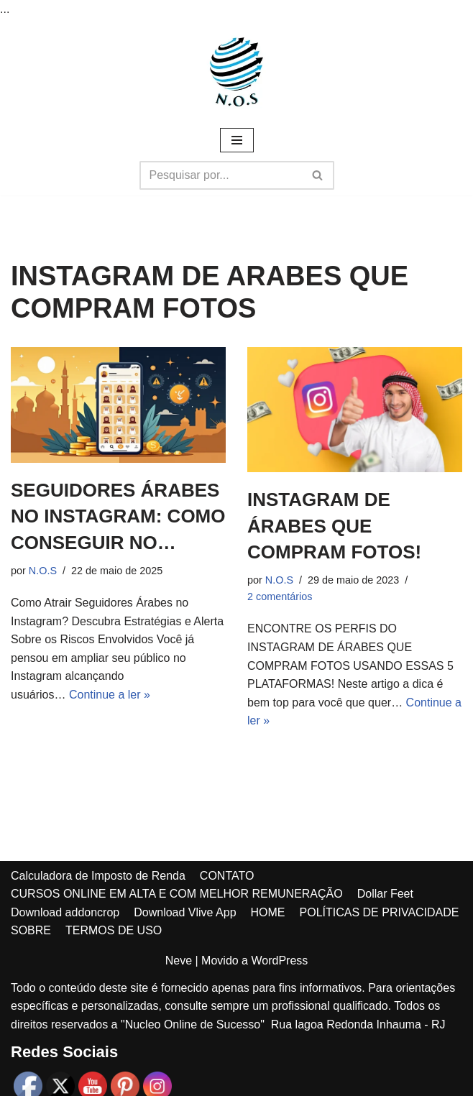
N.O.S (43, 570)
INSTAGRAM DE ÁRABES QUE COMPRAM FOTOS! (334, 526)
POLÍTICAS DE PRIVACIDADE (379, 912)
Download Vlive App (185, 912)
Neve (178, 960)
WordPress (279, 960)
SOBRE (31, 930)
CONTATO (227, 876)
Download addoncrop (65, 912)
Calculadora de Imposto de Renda (98, 876)
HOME (268, 912)
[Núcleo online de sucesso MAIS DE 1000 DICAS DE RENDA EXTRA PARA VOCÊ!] (236, 72)
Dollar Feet (385, 894)
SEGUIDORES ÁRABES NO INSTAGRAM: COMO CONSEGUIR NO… (118, 516)
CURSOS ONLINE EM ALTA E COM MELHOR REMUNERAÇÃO (177, 894)
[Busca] (220, 175)
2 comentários (279, 596)
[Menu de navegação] (237, 140)
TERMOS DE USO (113, 930)
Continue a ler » (109, 695)
